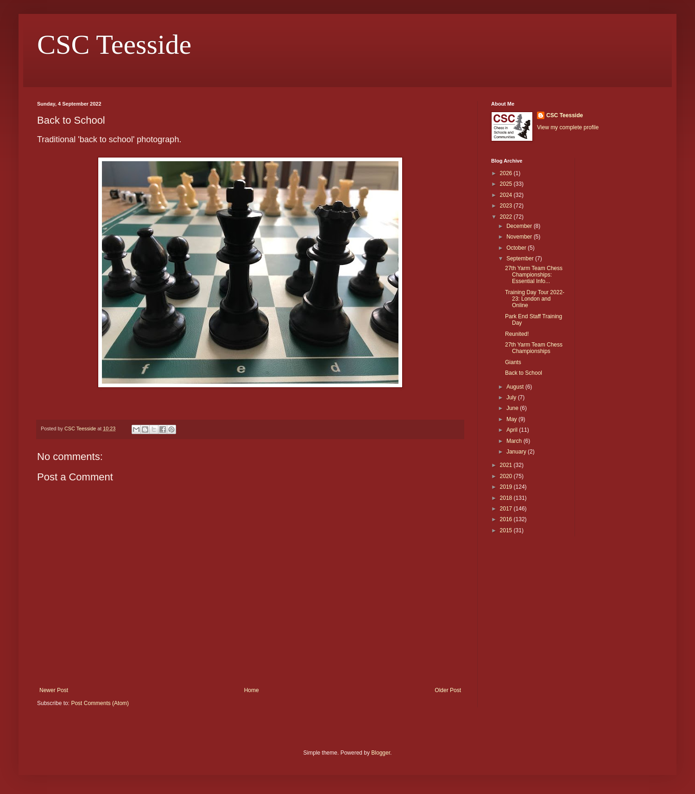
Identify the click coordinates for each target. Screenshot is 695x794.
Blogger (380, 753)
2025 (507, 184)
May (512, 419)
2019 (507, 487)
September (520, 258)
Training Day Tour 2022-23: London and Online (534, 299)
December (520, 226)
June (513, 408)
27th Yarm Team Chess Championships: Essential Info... (533, 275)
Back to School (523, 373)
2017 (507, 508)
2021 (507, 465)
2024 (507, 195)
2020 (507, 476)
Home (251, 690)
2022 (507, 217)
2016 (507, 519)
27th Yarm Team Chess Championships (533, 347)
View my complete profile (568, 127)
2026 (507, 173)
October (517, 248)
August (515, 387)
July (512, 397)
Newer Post (53, 690)
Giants (513, 362)
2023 (507, 205)
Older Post (448, 690)
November (520, 236)
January (517, 451)
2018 (507, 498)
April (512, 430)
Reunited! (517, 334)
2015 (507, 530)
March (515, 441)
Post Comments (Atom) (100, 703)
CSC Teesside (114, 44)
